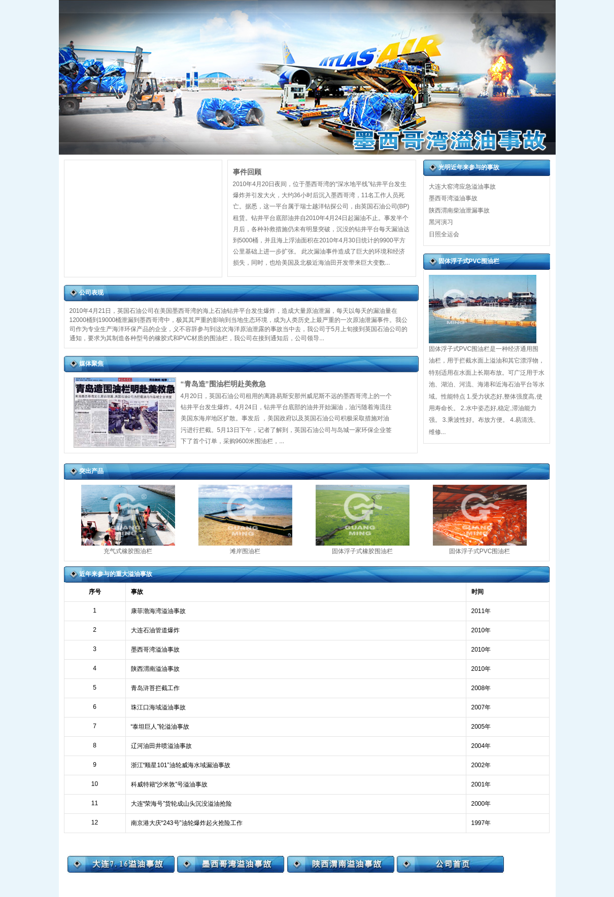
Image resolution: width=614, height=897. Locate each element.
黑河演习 (441, 222)
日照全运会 (444, 234)
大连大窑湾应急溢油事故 (462, 186)
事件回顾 (247, 172)
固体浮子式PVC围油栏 (479, 551)
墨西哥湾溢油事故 (453, 198)
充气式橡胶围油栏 (128, 551)
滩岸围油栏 (245, 551)
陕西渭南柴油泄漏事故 (459, 210)
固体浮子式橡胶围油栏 (362, 551)
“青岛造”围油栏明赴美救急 (223, 384)
